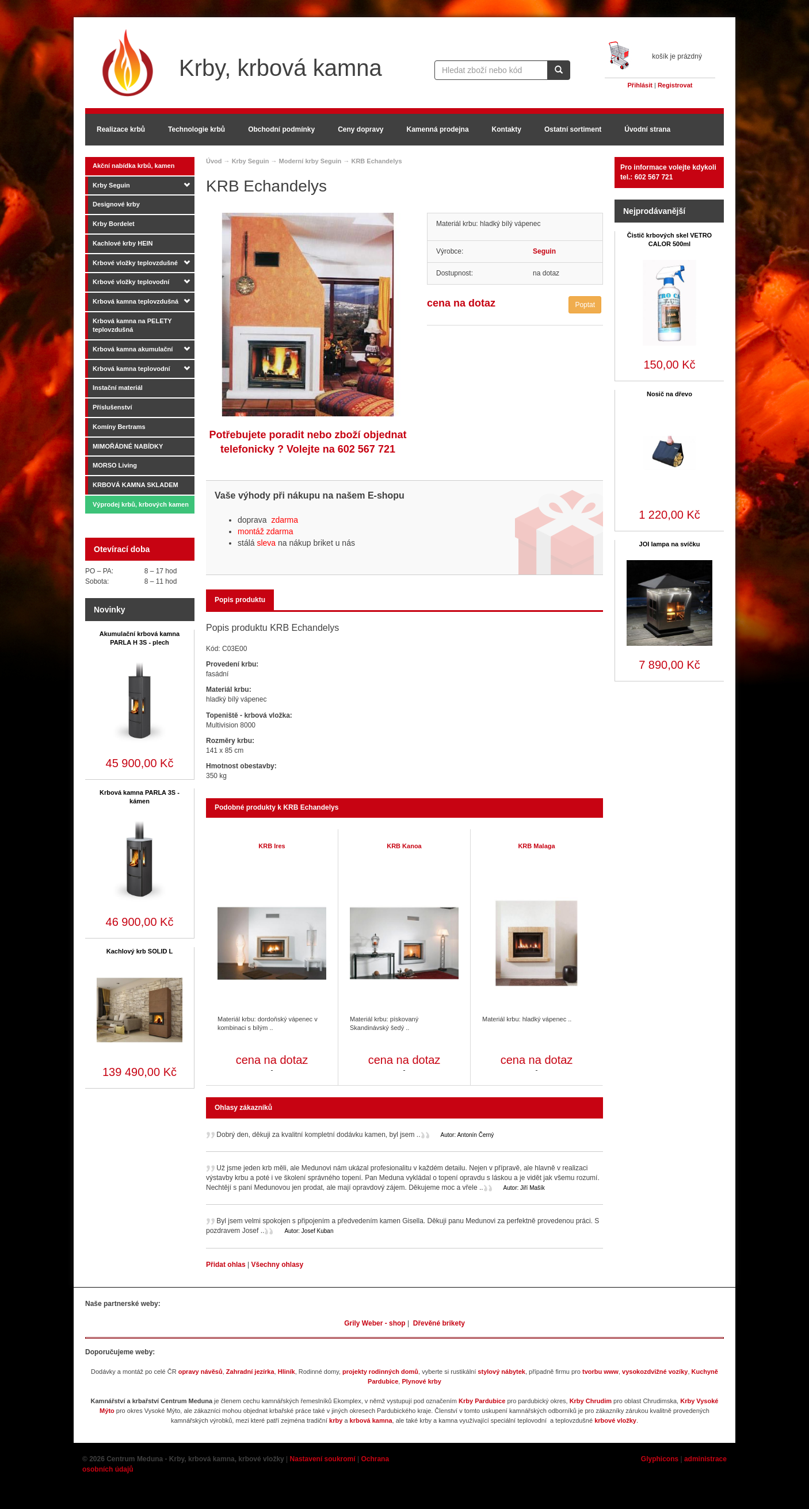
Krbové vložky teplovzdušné (135, 262)
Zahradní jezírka (250, 1371)
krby (335, 1420)
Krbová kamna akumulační (133, 349)
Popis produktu (240, 600)
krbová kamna (371, 1420)
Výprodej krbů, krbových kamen (141, 504)
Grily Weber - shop (374, 1323)
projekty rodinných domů (380, 1371)
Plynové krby (421, 1381)
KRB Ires (271, 845)
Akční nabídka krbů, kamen (133, 165)
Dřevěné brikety (439, 1323)
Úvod (214, 161)
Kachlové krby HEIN (123, 243)
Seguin (544, 251)
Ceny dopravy (360, 129)
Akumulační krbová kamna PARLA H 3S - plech (140, 638)
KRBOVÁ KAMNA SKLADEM (135, 484)
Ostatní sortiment (572, 129)
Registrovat (675, 85)
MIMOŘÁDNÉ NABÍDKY (128, 446)
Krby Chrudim (591, 1400)
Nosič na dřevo (669, 393)
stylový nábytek (501, 1371)
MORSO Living (115, 465)
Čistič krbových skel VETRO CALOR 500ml (669, 239)
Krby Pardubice (482, 1400)
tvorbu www (600, 1371)
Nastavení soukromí (323, 1459)
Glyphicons (659, 1459)
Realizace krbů (121, 129)
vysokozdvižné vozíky (655, 1371)
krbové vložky (615, 1420)
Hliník (286, 1371)
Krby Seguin (111, 185)
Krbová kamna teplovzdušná (135, 301)
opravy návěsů (200, 1371)
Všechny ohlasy (277, 1265)
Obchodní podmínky (281, 129)
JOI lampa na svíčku (669, 544)
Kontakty (506, 129)
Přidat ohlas (226, 1265)
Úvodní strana (647, 129)
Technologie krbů (196, 129)
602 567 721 (366, 449)
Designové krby (116, 204)
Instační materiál (118, 387)
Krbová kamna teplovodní (131, 368)
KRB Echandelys (376, 161)
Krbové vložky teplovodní (131, 281)
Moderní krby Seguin (310, 161)
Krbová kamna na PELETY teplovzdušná (132, 325)
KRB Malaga (536, 845)
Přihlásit (640, 85)
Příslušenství (112, 407)
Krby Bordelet (114, 223)
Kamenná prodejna (438, 129)
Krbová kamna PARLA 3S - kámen (140, 797)
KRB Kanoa (404, 845)
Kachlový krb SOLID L (139, 951)
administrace (705, 1459)
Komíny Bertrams (119, 426)
